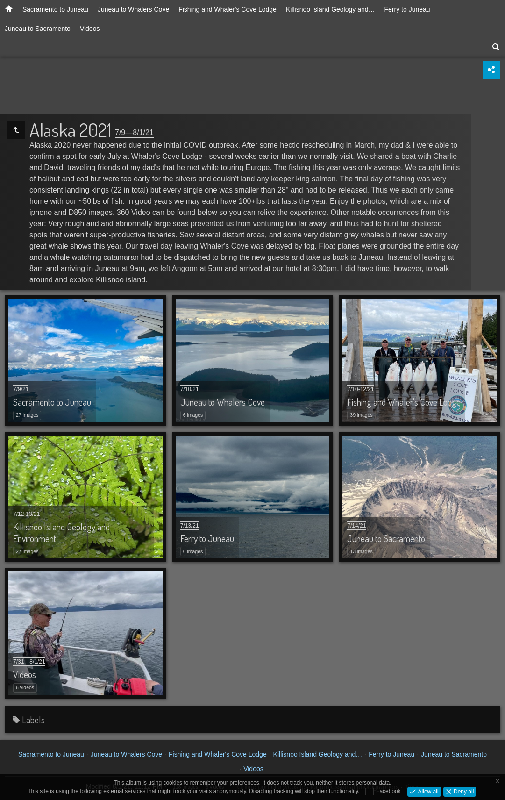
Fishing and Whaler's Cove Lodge (227, 9)
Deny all (463, 791)
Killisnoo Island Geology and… (330, 9)
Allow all (427, 791)
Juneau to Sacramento (38, 28)
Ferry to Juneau (407, 9)
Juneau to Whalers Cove (133, 9)
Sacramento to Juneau (55, 9)
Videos (90, 28)
